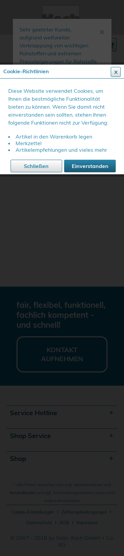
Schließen (36, 166)
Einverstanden (90, 166)
